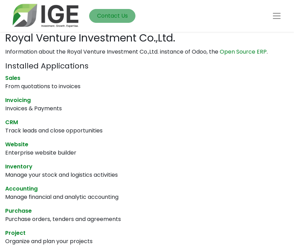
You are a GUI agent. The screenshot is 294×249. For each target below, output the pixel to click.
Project (15, 233)
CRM (11, 122)
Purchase (18, 211)
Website (16, 144)
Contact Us (112, 16)
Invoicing (18, 100)
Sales (12, 78)
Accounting (21, 189)
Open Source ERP (243, 52)
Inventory (18, 166)
